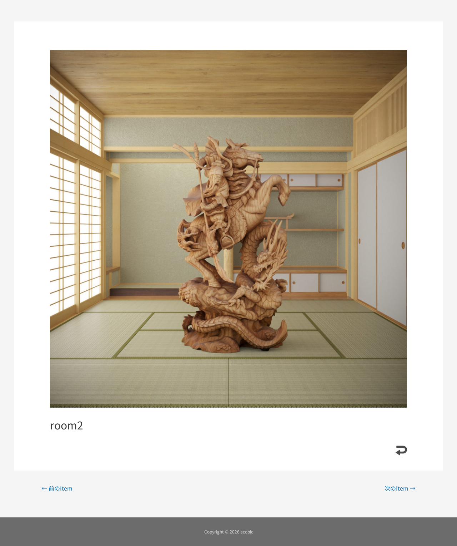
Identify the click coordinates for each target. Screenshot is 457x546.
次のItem (400, 488)
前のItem (56, 488)
